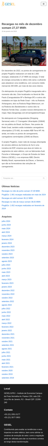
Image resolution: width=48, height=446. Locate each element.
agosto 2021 (7, 349)
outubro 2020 (7, 371)
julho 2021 (6, 352)
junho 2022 (6, 312)
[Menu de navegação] (43, 4)
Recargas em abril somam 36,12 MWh (17, 198)
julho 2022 (6, 309)
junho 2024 (6, 225)
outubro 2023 (7, 254)
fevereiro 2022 (7, 327)
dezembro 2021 (8, 334)
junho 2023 (6, 269)
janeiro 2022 (7, 330)
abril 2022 (6, 320)
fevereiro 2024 (7, 239)
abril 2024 (6, 232)
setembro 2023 (8, 258)
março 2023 (6, 279)
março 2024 (6, 236)
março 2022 (6, 323)
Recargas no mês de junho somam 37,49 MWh (21, 191)
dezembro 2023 (8, 247)
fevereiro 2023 (7, 283)
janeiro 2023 (7, 287)
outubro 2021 (7, 341)
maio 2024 (6, 229)
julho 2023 (6, 265)
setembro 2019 (8, 378)
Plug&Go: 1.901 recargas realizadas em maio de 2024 (24, 195)
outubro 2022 (7, 298)
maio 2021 (6, 360)
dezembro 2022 (8, 290)
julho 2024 (6, 221)
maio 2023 (6, 272)
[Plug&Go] (8, 4)
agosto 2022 (7, 305)
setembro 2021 (8, 345)
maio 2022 (6, 316)
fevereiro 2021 (7, 367)
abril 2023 (6, 276)
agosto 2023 (7, 261)
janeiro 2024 (7, 243)
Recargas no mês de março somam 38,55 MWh (21, 202)
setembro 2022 (8, 301)
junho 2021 (6, 356)
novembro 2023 (8, 250)
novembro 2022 (8, 294)
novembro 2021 (8, 338)
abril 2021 (6, 363)
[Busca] (24, 178)
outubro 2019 (7, 374)
